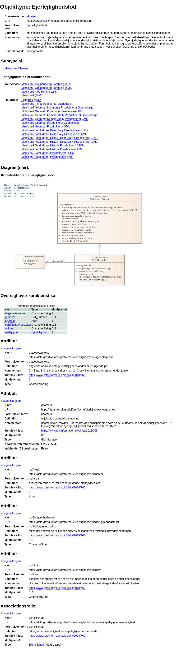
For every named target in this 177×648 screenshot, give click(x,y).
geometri (9, 317)
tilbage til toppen (11, 348)
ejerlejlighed (11, 332)
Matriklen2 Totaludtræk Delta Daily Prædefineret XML (54, 134)
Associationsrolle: (18, 606)
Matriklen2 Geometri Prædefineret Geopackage (50, 122)
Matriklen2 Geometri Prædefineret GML (45, 126)
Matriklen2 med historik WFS (39, 91)
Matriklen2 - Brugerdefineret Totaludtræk (46, 103)
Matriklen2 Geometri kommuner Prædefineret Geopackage (57, 107)
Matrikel (31, 16)
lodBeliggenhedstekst (17, 324)
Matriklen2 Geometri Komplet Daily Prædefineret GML (54, 118)
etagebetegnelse (14, 313)
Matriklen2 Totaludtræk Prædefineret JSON (47, 153)
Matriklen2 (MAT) (32, 95)
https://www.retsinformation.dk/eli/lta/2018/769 (57, 375)
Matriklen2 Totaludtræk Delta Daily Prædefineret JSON (54, 130)
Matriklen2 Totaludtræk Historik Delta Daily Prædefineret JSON (59, 137)
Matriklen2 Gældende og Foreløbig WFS (46, 84)
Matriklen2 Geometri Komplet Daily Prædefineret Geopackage (59, 115)
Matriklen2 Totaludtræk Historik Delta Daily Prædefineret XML (59, 141)
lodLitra (8, 328)
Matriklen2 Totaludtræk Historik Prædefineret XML (52, 149)
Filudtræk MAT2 (31, 99)
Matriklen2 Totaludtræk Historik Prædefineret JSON (52, 145)
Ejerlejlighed (38, 332)
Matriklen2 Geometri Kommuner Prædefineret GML (52, 111)
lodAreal (9, 320)
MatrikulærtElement (16, 68)
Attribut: (9, 341)
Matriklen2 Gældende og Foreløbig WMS (46, 87)
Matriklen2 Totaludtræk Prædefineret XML (47, 156)
